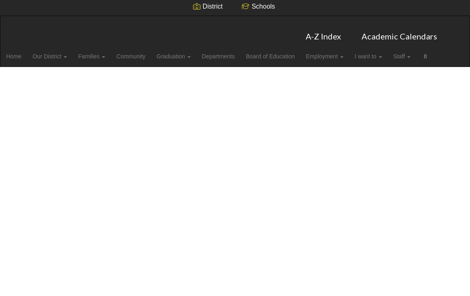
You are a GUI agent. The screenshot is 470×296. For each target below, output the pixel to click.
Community (147, 52)
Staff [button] (425, 52)
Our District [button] (63, 52)
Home (26, 52)
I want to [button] (391, 52)
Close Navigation (60, 76)
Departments (237, 52)
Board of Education (290, 52)
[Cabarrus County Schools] (235, 21)
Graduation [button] (191, 52)
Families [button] (106, 52)
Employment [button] (346, 52)
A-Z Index (323, 32)
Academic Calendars (399, 32)
